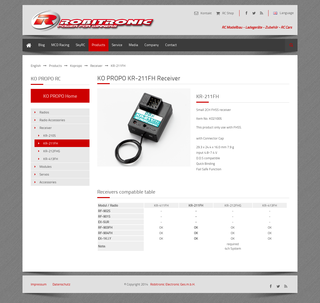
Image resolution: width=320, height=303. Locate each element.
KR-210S (49, 135)
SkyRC (80, 44)
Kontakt (206, 13)
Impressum (38, 284)
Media (133, 44)
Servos (44, 174)
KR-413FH (50, 159)
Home (27, 41)
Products (98, 44)
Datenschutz (61, 284)
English (36, 65)
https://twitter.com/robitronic (254, 13)
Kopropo (76, 65)
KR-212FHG (51, 151)
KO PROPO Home (60, 96)
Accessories (48, 182)
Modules (46, 166)
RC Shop (228, 13)
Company (151, 44)
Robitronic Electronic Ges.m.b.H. (172, 284)
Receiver (96, 65)
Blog (41, 44)
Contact (171, 44)
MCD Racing (60, 44)
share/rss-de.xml (261, 13)
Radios (44, 112)
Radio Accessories (52, 120)
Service (117, 44)
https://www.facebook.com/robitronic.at (246, 13)
